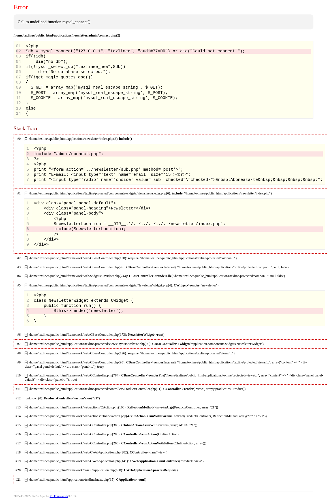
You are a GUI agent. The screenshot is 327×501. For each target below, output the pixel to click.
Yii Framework (59, 496)
